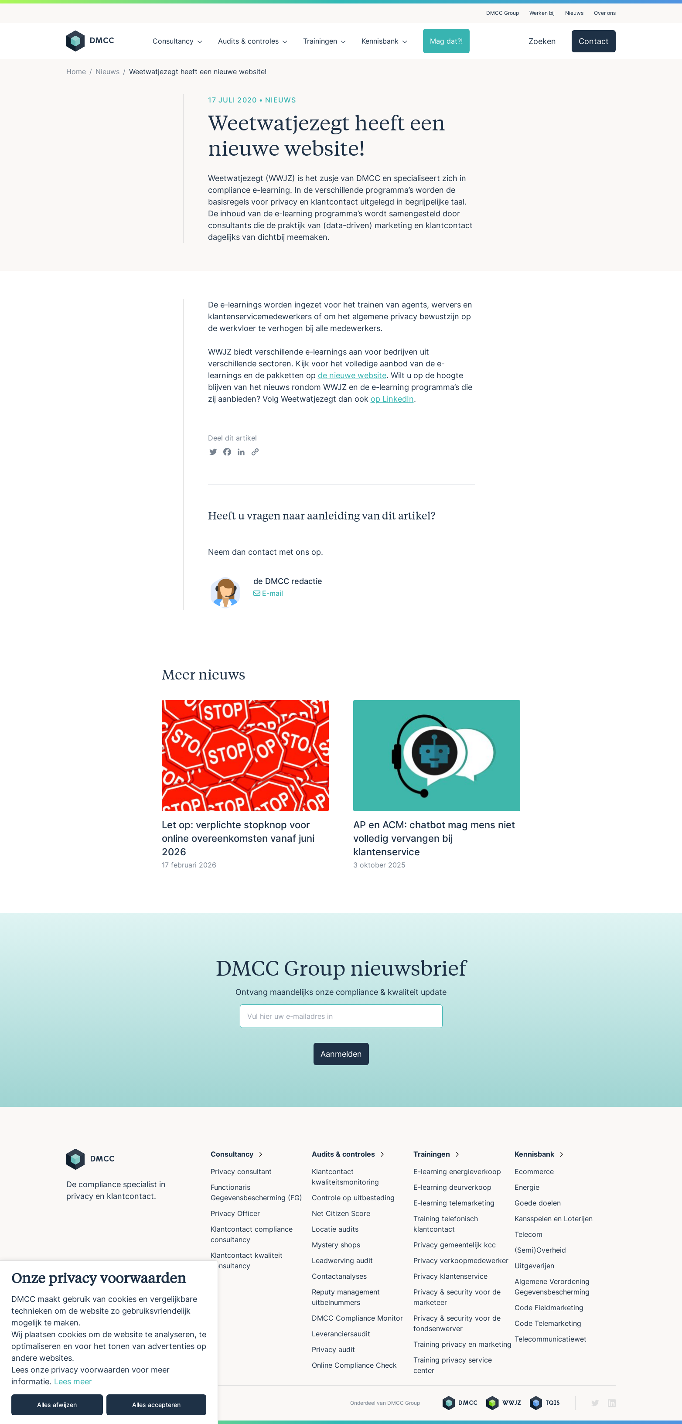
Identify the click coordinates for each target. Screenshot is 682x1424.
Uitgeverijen (534, 1265)
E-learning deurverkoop (452, 1187)
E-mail (268, 593)
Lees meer (73, 1381)
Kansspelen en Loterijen (554, 1218)
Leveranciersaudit (341, 1333)
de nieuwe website (352, 375)
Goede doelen (538, 1203)
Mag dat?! (446, 41)
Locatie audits (335, 1229)
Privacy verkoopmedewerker (462, 1260)
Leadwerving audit (342, 1260)
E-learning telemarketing (453, 1203)
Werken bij (542, 13)
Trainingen (320, 41)
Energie (527, 1187)
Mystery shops (336, 1244)
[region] (109, 1342)
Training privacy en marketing (462, 1344)
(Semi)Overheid (540, 1250)
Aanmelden (341, 1054)
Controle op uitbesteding (353, 1197)
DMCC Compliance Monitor (357, 1318)
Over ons (605, 13)
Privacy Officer (235, 1213)
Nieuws (574, 13)
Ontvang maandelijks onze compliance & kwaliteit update (341, 992)
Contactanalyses (339, 1276)
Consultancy (173, 41)
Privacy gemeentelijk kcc (454, 1244)
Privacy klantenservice (450, 1276)
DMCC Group (502, 13)
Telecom (528, 1234)
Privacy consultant (241, 1171)
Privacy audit (333, 1349)
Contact (594, 41)
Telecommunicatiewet (551, 1339)
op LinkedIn (392, 398)
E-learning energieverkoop (459, 1171)
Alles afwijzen (57, 1404)
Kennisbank (380, 41)
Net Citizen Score (341, 1213)
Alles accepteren (156, 1404)
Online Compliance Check (354, 1365)
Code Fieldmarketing (549, 1307)
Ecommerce (534, 1171)
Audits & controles (248, 41)
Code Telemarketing (548, 1323)
